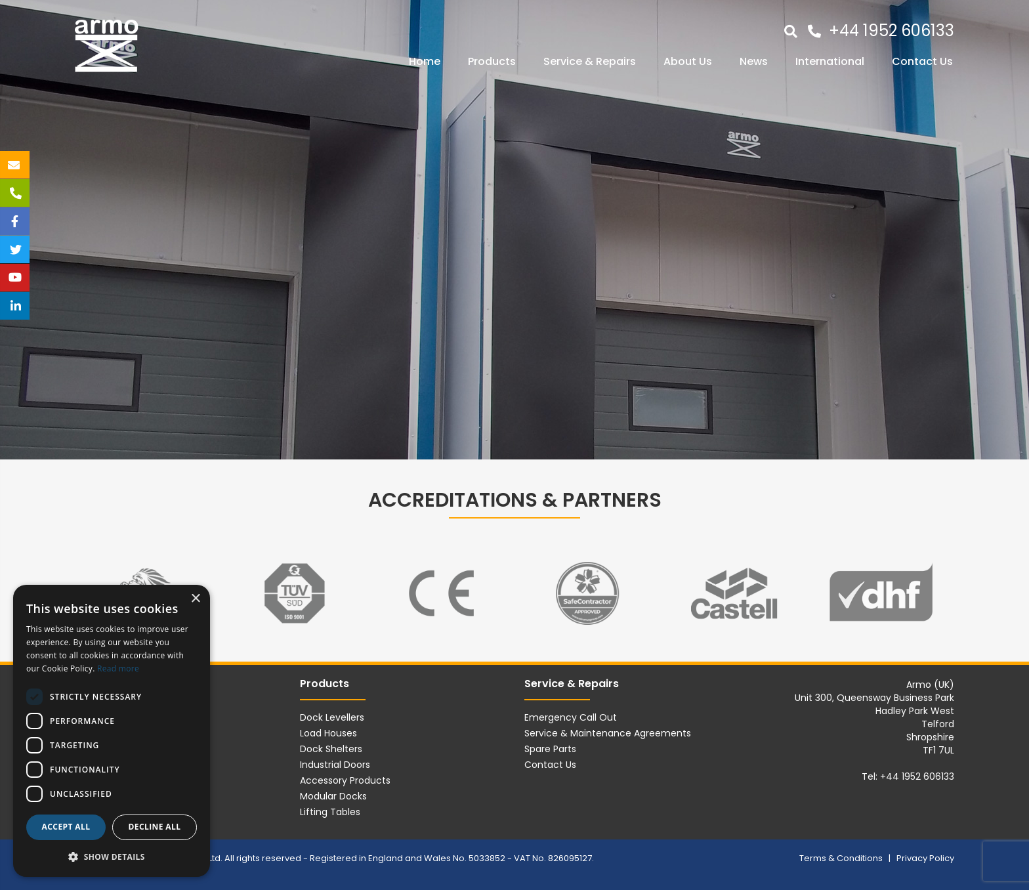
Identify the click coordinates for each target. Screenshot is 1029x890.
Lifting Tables (330, 811)
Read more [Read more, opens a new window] (118, 668)
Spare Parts (550, 748)
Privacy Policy (925, 858)
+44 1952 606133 (891, 30)
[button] (111, 856)
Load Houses (328, 733)
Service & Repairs (589, 61)
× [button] (195, 599)
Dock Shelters (331, 748)
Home (424, 61)
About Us (687, 61)
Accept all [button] (66, 826)
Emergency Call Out (570, 717)
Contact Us (922, 61)
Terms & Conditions (842, 858)
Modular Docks (333, 796)
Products (492, 61)
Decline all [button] (155, 826)
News (754, 61)
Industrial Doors (335, 764)
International (829, 61)
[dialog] (111, 731)
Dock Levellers (332, 717)
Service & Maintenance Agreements (607, 733)
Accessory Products (345, 780)
